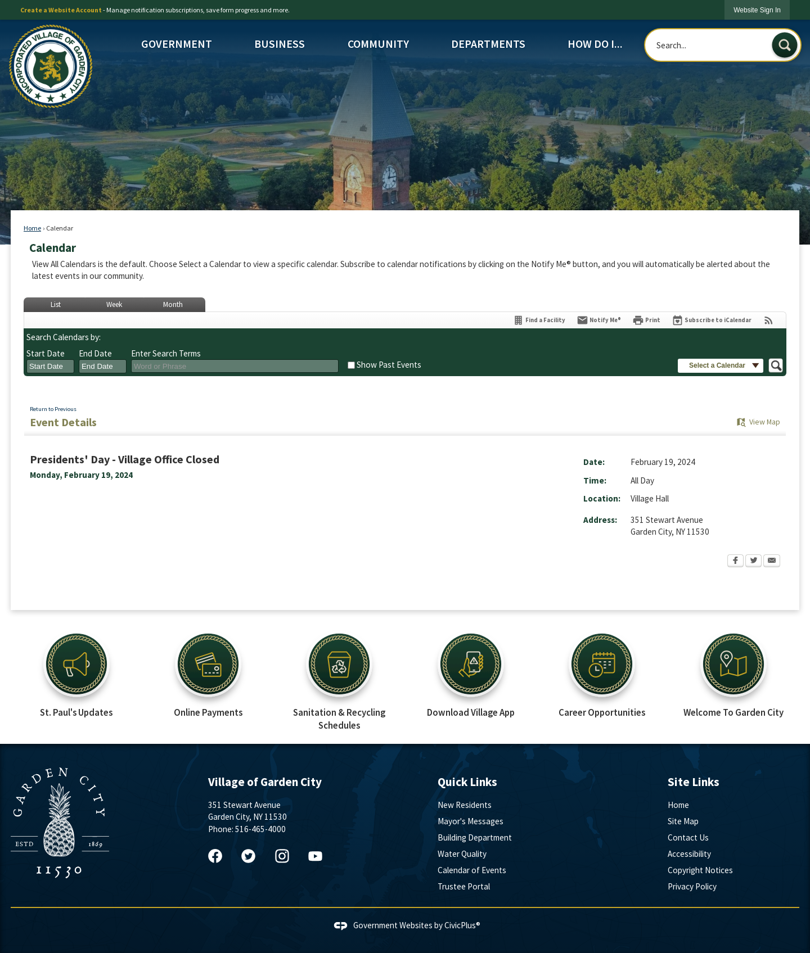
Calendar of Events (472, 870)
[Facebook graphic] (215, 856)
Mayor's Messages (470, 821)
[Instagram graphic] (282, 856)
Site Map (683, 821)
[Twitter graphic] (248, 856)
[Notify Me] (599, 320)
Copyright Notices (700, 870)
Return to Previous (53, 409)
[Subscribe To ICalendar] (712, 320)
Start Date (45, 353)
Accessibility (689, 853)
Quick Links (467, 781)
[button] (785, 45)
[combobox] (50, 366)
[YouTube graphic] (315, 856)
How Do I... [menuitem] (595, 44)
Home (32, 228)
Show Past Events (389, 364)
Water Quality (462, 853)
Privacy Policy (692, 886)
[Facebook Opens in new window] (735, 561)
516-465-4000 (260, 829)
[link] (757, 10)
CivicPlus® (462, 925)
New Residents (465, 805)
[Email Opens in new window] (771, 561)
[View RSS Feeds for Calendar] (769, 320)
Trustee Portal (464, 886)
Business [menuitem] (279, 44)
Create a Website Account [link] (61, 10)
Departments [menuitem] (488, 44)
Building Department (475, 837)
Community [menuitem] (378, 44)
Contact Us (688, 837)
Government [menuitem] (176, 44)
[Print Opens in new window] (646, 320)
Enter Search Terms (166, 353)
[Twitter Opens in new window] (753, 561)
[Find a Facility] (538, 320)
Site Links (693, 781)
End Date (95, 353)
